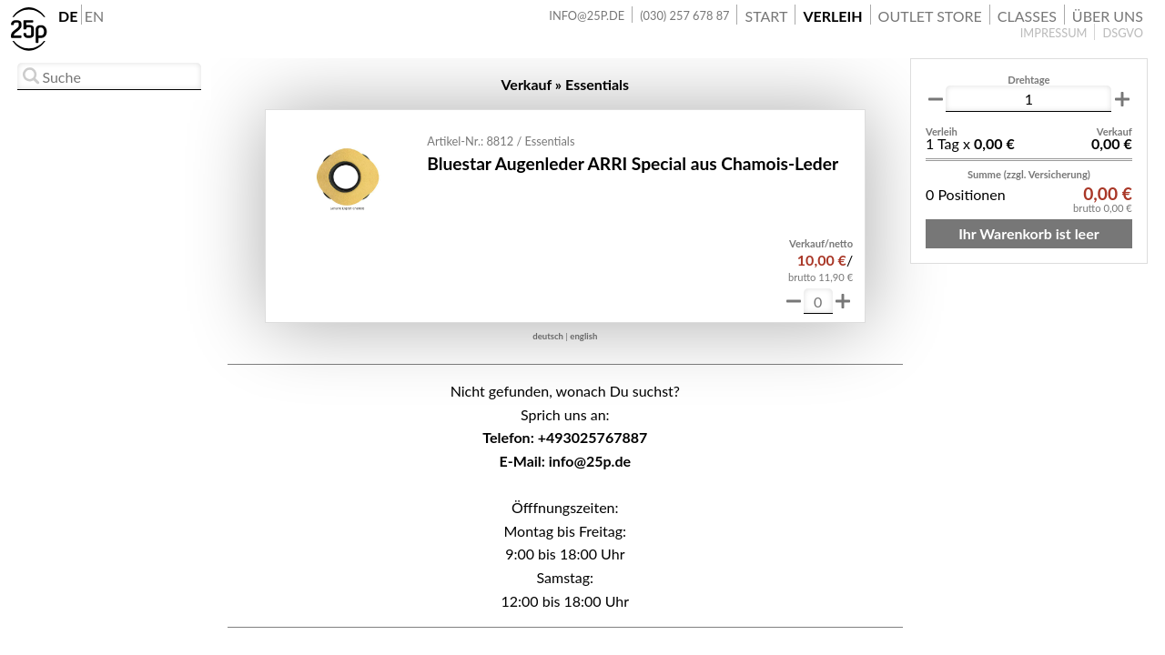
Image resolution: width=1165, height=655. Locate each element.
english (583, 336)
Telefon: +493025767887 (564, 437)
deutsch (547, 336)
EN (94, 16)
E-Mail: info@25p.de (565, 460)
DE (67, 16)
